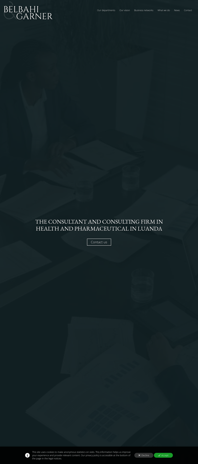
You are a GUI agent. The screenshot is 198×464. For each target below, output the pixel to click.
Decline (144, 455)
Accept (163, 455)
